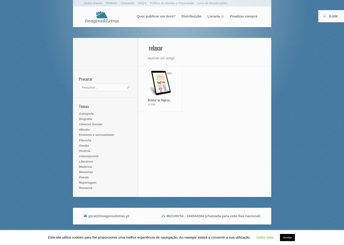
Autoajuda (86, 113)
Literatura (86, 161)
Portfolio (111, 3)
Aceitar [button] (287, 237)
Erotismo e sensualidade (96, 135)
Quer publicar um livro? (156, 16)
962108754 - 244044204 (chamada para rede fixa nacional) (213, 216)
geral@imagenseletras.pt (108, 216)
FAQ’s (142, 3)
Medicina (85, 166)
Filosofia (85, 140)
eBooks (84, 129)
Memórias (86, 172)
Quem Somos (93, 3)
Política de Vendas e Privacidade (172, 3)
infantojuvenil (88, 156)
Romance (85, 188)
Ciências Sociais (91, 124)
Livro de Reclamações (212, 3)
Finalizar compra (243, 16)
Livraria (213, 16)
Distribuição (191, 16)
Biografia (85, 119)
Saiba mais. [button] (265, 237)
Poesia (84, 177)
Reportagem (87, 182)
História (84, 151)
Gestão (84, 145)
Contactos (127, 3)
